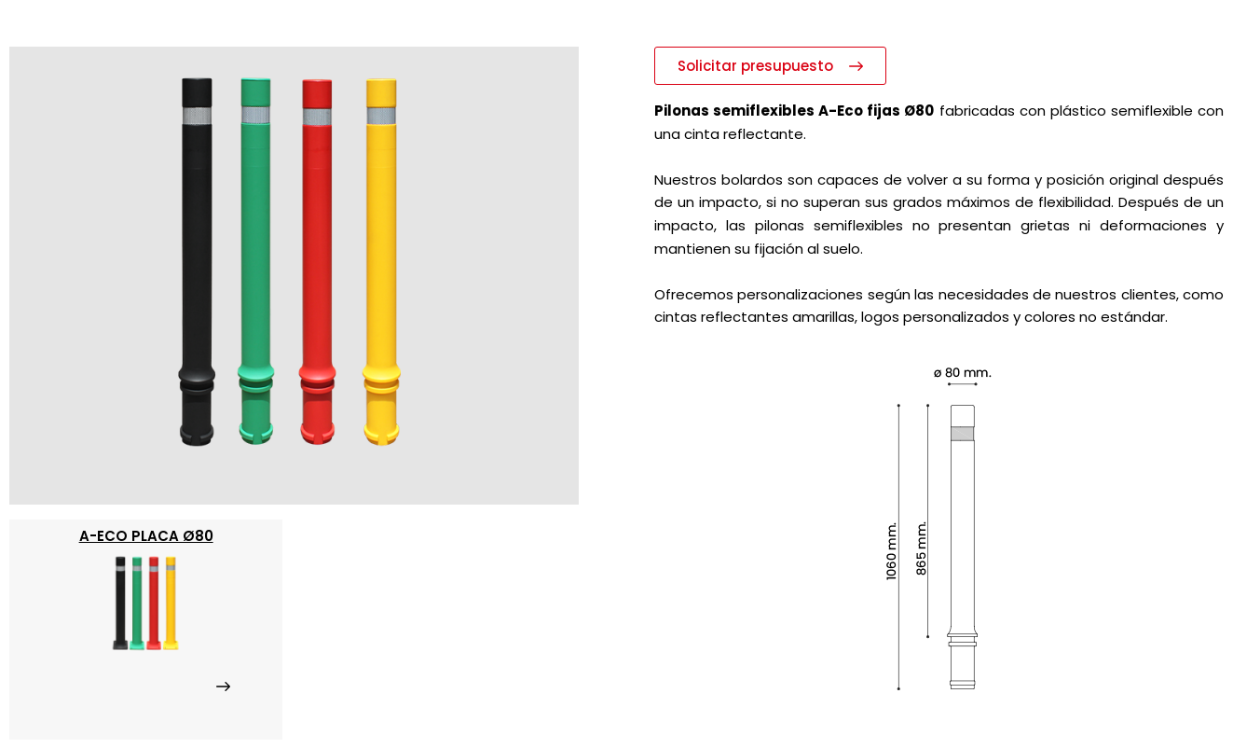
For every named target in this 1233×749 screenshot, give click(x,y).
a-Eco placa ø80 (146, 536)
